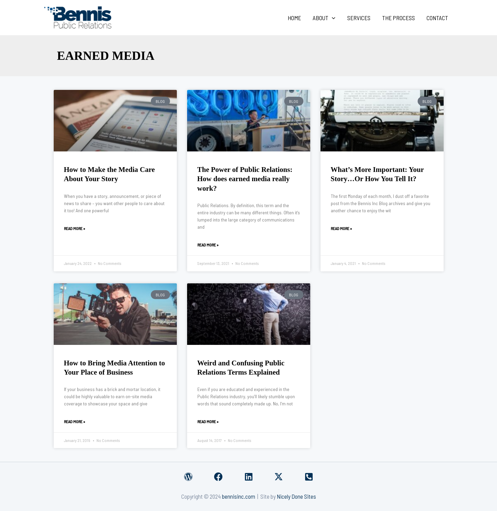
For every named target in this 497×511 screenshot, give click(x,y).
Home (294, 17)
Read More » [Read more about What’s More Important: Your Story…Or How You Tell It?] (341, 228)
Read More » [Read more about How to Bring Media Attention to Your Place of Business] (74, 421)
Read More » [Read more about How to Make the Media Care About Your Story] (74, 228)
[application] (331, 18)
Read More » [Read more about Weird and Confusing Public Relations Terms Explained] (208, 421)
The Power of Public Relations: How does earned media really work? (244, 178)
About (324, 18)
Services (358, 17)
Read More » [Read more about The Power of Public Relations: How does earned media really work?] (208, 244)
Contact (437, 17)
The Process (398, 17)
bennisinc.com (238, 496)
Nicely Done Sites (296, 496)
